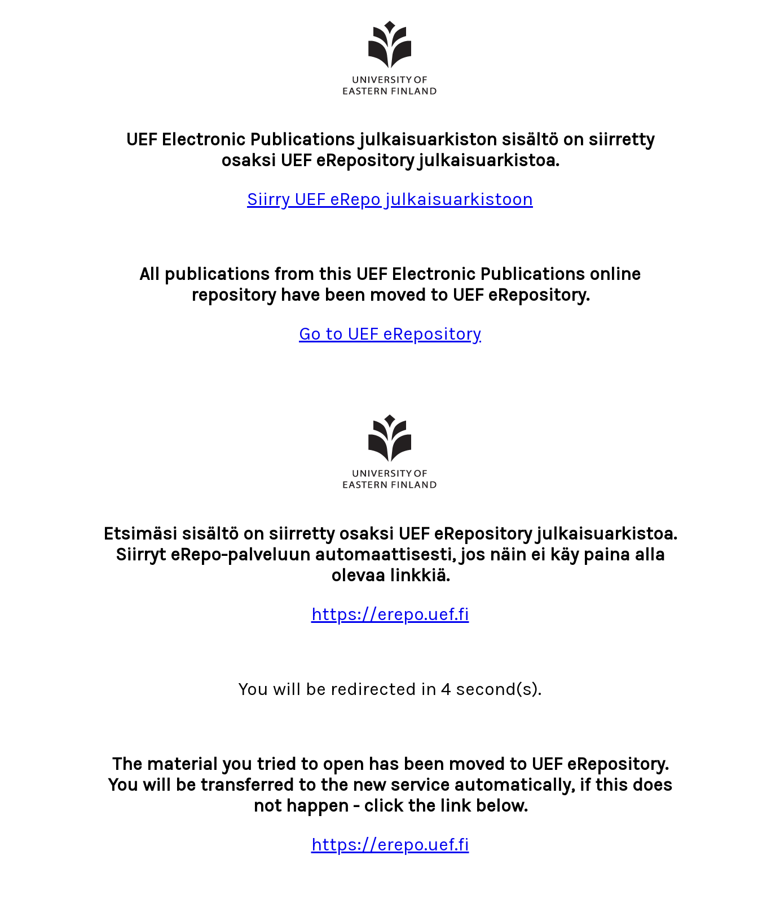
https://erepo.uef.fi (390, 614)
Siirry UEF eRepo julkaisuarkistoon (390, 199)
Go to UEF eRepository (390, 333)
